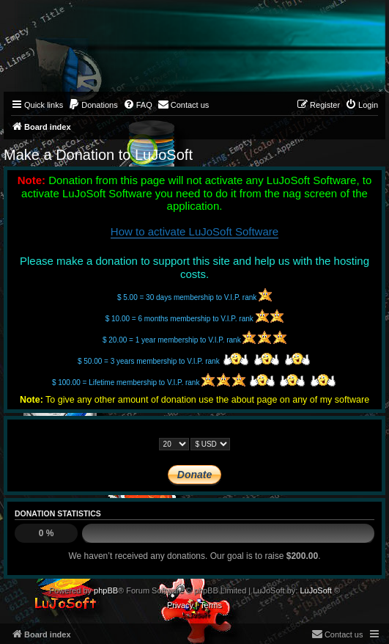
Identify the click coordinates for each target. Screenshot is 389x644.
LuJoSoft (315, 590)
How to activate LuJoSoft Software (194, 231)
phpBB (106, 590)
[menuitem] (93, 105)
